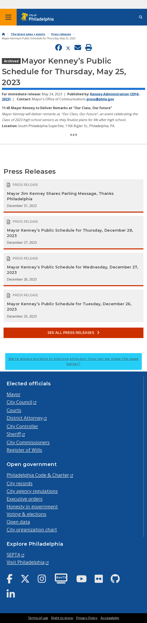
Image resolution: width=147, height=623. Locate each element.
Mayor (13, 394)
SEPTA (13, 554)
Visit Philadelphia (26, 562)
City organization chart (32, 529)
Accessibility (110, 618)
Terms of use (38, 618)
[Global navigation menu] (8, 17)
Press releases (61, 34)
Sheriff (14, 434)
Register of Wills (24, 450)
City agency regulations (32, 491)
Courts (14, 410)
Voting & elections (26, 514)
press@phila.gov (100, 99)
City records (20, 483)
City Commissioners (28, 442)
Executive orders (25, 498)
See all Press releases (74, 333)
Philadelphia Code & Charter (38, 475)
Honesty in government (32, 506)
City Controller (22, 426)
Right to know (62, 618)
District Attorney (25, 418)
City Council (19, 402)
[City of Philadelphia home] (38, 17)
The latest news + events (28, 34)
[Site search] (140, 17)
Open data (18, 521)
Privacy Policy (87, 618)
